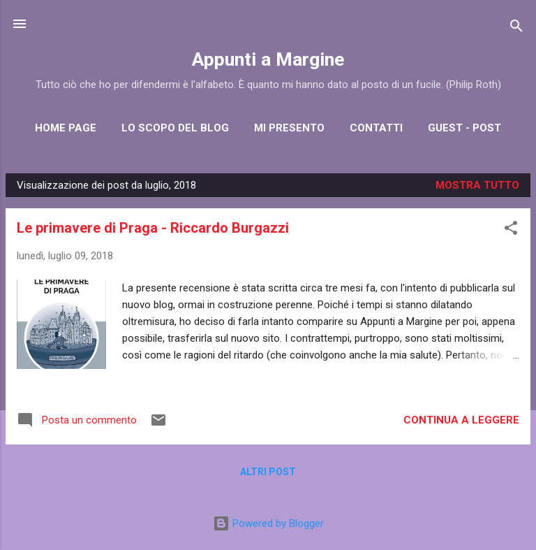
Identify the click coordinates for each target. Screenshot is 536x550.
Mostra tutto (477, 185)
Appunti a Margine (268, 59)
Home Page (65, 128)
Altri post (268, 471)
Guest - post (464, 128)
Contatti (376, 128)
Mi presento (289, 128)
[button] (510, 230)
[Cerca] (516, 28)
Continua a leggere (461, 420)
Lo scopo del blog (175, 128)
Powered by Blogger (268, 523)
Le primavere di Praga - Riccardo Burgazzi (153, 227)
